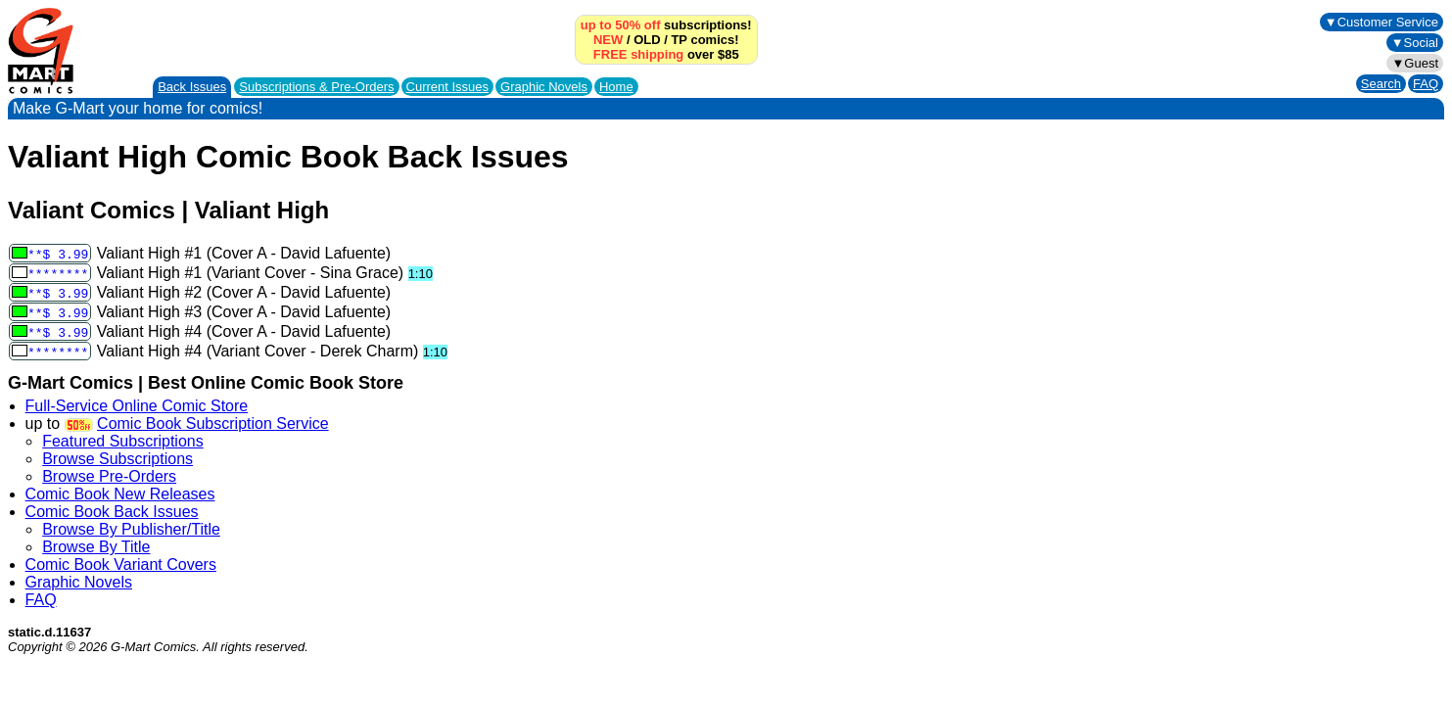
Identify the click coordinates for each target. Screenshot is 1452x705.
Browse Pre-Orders (109, 476)
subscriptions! (666, 25)
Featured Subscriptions (123, 441)
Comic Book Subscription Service (213, 423)
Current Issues (448, 86)
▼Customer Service (1381, 22)
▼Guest (1414, 63)
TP (678, 39)
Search (1381, 83)
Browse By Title (96, 547)
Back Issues (192, 86)
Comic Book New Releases (120, 494)
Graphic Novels (543, 86)
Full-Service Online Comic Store (137, 406)
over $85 (666, 54)
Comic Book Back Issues (112, 511)
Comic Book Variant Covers (120, 564)
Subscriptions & (316, 86)
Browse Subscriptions (117, 458)
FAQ (1425, 83)
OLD (646, 39)
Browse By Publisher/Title (131, 529)
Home (616, 86)
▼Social (1414, 42)
